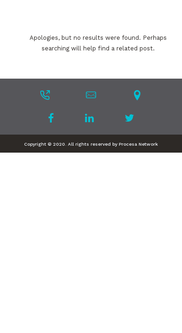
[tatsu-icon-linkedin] (92, 118)
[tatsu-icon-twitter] (129, 118)
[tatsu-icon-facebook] (54, 118)
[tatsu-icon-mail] (91, 95)
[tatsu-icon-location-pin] (137, 94)
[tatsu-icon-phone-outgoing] (45, 95)
